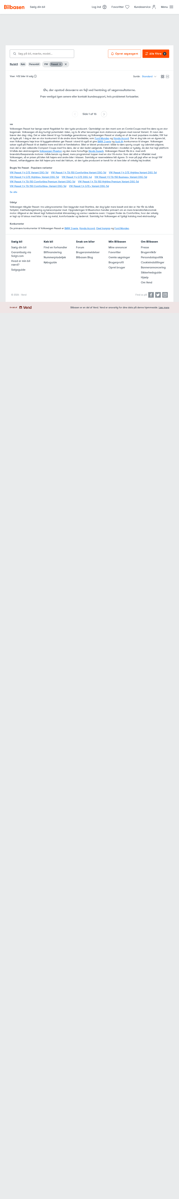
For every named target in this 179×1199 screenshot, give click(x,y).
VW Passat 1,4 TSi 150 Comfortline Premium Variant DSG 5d (42, 181)
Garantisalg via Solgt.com (21, 254)
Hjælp (145, 277)
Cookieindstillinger (152, 262)
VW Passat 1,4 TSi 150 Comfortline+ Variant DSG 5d (38, 186)
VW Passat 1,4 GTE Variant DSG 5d (29, 172)
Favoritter (115, 252)
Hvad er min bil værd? (20, 263)
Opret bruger (117, 267)
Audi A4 (119, 141)
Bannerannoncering (153, 267)
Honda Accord (121, 138)
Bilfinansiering (53, 252)
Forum (80, 247)
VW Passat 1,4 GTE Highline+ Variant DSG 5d (34, 177)
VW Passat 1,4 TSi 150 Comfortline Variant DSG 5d (78, 172)
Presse (145, 247)
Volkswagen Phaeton (51, 151)
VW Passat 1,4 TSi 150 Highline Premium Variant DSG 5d (108, 181)
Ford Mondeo (102, 138)
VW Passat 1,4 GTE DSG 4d (77, 177)
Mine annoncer (118, 247)
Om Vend (146, 282)
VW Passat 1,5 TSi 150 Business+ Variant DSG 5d (121, 177)
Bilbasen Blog (84, 257)
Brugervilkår (148, 252)
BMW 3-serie (104, 141)
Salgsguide (18, 270)
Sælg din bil (18, 247)
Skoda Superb (96, 151)
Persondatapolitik (152, 257)
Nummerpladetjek (55, 257)
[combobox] (42, 54)
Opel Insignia (103, 228)
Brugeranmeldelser (88, 252)
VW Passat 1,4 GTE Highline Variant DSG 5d (133, 172)
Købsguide (50, 262)
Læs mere (164, 307)
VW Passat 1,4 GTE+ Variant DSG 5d (89, 186)
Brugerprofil (116, 262)
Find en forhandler (55, 247)
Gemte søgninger (119, 257)
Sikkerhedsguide (151, 272)
